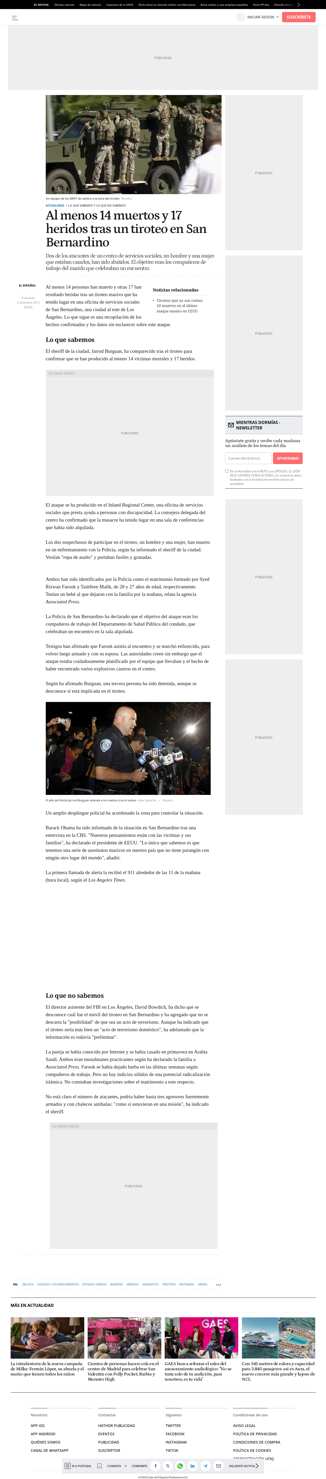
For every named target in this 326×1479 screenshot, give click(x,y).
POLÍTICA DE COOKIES (252, 1450)
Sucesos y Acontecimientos (58, 1284)
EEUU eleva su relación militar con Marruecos (167, 4)
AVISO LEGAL (244, 1425)
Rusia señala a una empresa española (224, 4)
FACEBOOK (175, 1433)
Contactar (107, 1414)
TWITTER (173, 1425)
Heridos (132, 1284)
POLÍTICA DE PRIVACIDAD (255, 1433)
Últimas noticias (64, 4)
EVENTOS (106, 1433)
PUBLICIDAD (108, 1442)
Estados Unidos (94, 1284)
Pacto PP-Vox (261, 4)
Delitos (28, 1284)
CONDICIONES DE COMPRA (256, 1442)
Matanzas (186, 1284)
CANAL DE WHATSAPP (50, 1450)
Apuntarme (288, 458)
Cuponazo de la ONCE (119, 4)
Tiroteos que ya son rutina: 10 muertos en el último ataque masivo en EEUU (180, 306)
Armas (202, 1284)
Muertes (116, 1284)
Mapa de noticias (90, 4)
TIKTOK (172, 1450)
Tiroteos (169, 1284)
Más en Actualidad (32, 1305)
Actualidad (55, 205)
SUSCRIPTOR (109, 1450)
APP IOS (38, 1425)
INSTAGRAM (176, 1442)
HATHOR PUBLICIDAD (116, 1425)
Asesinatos (150, 1284)
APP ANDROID (43, 1433)
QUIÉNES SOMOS (45, 1442)
